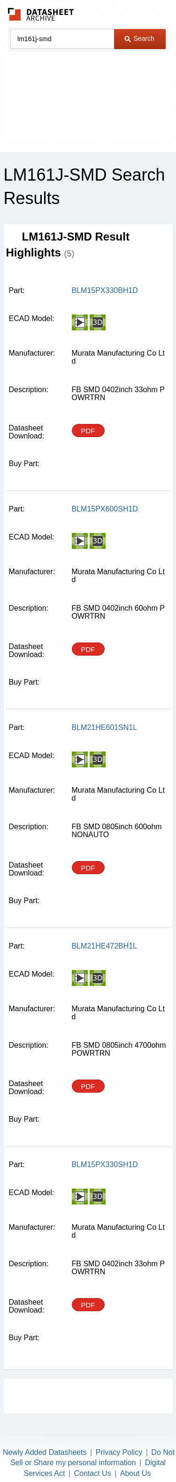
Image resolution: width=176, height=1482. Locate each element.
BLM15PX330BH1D (105, 290)
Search (139, 38)
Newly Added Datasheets (45, 1452)
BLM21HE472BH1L (105, 946)
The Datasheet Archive (41, 14)
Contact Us (92, 1473)
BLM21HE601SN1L (105, 727)
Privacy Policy (119, 1452)
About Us (135, 1473)
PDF (88, 431)
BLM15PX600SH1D (105, 509)
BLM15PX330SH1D (105, 1164)
